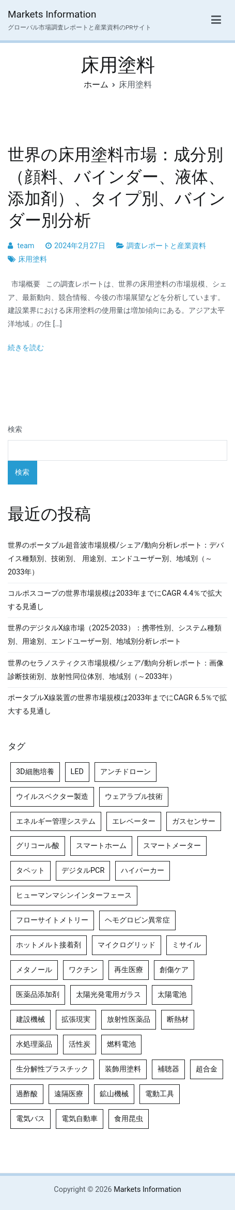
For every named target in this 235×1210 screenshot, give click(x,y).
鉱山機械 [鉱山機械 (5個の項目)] (114, 1094)
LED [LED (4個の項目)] (77, 771)
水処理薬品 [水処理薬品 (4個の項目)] (34, 1044)
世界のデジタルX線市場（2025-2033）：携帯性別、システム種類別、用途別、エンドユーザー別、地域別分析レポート (115, 635)
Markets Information (52, 14)
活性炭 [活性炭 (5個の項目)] (79, 1044)
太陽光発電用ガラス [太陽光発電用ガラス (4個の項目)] (108, 994)
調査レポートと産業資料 (166, 245)
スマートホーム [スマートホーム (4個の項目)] (101, 845)
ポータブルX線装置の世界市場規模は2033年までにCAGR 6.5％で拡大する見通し (117, 704)
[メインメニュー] (216, 20)
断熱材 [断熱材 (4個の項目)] (178, 1019)
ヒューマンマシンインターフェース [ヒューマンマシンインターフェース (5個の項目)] (74, 895)
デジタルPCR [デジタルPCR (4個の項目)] (82, 870)
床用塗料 (32, 259)
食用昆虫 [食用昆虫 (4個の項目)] (128, 1118)
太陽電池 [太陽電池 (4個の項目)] (172, 994)
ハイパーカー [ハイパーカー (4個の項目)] (142, 870)
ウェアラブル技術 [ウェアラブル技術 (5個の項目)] (134, 796)
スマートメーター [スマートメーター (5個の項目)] (172, 845)
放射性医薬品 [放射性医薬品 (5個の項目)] (128, 1019)
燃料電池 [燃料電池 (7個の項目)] (121, 1044)
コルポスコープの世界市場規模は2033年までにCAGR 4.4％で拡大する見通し (115, 600)
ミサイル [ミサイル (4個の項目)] (186, 945)
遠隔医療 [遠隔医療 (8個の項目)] (68, 1094)
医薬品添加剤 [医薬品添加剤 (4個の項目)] (37, 994)
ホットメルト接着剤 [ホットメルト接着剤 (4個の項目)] (48, 945)
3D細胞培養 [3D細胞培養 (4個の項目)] (35, 771)
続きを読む (26, 347)
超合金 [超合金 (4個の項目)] (206, 1069)
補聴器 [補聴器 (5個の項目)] (168, 1069)
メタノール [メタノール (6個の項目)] (34, 969)
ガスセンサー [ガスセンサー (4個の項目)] (193, 821)
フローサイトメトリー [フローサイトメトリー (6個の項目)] (52, 920)
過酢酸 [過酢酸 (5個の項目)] (27, 1094)
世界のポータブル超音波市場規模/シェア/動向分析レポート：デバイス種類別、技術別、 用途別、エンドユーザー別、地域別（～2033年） (116, 559)
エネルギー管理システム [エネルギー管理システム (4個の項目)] (56, 821)
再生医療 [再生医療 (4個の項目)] (128, 969)
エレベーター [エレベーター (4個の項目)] (133, 821)
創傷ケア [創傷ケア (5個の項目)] (174, 969)
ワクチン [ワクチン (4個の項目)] (83, 969)
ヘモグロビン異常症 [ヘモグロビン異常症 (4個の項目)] (137, 920)
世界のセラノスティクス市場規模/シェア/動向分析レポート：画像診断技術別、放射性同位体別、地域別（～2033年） (116, 670)
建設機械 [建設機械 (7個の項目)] (30, 1019)
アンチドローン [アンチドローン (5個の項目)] (125, 771)
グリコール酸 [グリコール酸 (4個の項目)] (37, 845)
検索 (15, 429)
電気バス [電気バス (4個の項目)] (30, 1118)
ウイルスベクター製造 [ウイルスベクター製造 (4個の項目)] (52, 796)
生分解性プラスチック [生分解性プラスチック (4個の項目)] (52, 1069)
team (26, 245)
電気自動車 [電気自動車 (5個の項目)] (79, 1118)
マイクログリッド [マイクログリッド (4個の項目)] (126, 945)
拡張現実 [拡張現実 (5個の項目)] (75, 1019)
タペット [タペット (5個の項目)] (30, 870)
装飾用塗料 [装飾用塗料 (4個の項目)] (123, 1069)
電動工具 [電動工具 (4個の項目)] (159, 1094)
